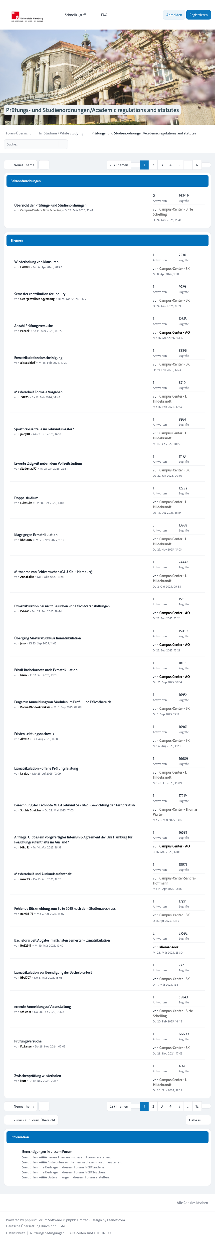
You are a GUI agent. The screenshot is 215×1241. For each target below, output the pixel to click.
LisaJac (24, 773)
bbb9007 (26, 540)
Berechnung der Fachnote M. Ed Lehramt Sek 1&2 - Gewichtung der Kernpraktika (74, 804)
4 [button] (171, 164)
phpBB (30, 1219)
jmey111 (25, 434)
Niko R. (24, 847)
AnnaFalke (27, 577)
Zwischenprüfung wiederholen (37, 1075)
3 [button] (162, 164)
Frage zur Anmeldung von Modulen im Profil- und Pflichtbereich (62, 701)
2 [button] (153, 164)
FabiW (24, 611)
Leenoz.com (116, 1219)
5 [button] (179, 164)
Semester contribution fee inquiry (39, 293)
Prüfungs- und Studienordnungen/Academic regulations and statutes (96, 110)
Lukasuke (26, 503)
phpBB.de (57, 1225)
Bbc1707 (25, 977)
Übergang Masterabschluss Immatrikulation (47, 637)
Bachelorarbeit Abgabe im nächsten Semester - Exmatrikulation (62, 940)
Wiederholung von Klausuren (36, 261)
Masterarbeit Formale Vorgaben (38, 391)
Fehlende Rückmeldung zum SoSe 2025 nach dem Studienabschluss (65, 908)
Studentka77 (28, 468)
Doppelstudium (26, 497)
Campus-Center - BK (174, 268)
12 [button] (197, 164)
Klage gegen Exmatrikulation (35, 534)
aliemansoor (168, 946)
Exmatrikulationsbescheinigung (38, 357)
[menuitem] (73, 14)
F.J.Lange (25, 1046)
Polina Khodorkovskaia (35, 707)
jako (23, 643)
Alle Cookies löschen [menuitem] (189, 1202)
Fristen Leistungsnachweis (34, 733)
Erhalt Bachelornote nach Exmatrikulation (45, 669)
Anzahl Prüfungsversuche (33, 325)
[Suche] (54, 144)
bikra (23, 675)
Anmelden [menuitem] (174, 14)
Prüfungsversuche (27, 1040)
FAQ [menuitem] (101, 14)
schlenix (25, 1011)
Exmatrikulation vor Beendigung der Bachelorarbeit (53, 972)
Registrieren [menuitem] (199, 14)
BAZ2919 (25, 945)
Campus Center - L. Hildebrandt (170, 399)
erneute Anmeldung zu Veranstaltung (42, 1006)
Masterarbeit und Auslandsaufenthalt (42, 873)
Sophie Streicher (30, 810)
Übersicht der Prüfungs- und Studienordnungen (50, 205)
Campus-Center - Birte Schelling (40, 210)
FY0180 (24, 267)
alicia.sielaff (27, 363)
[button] (206, 164)
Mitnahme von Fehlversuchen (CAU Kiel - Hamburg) (53, 571)
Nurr (23, 1081)
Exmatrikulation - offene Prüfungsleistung (46, 768)
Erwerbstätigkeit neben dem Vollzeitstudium (48, 463)
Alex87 (24, 739)
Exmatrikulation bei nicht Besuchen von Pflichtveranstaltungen (62, 605)
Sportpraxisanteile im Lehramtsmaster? (44, 428)
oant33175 (26, 913)
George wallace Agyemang (37, 299)
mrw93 (25, 879)
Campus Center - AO (174, 332)
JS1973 (24, 397)
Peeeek (24, 330)
